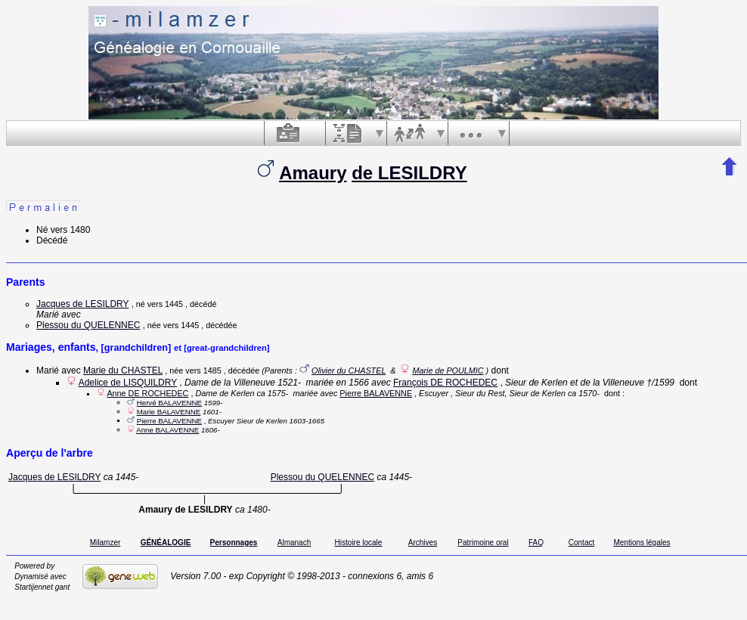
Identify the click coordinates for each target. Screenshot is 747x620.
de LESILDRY (409, 173)
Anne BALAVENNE (167, 430)
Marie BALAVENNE (169, 412)
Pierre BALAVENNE (375, 393)
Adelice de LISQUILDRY (128, 382)
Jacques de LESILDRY (82, 304)
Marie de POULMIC (447, 370)
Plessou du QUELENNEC (88, 325)
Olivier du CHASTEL (349, 370)
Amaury (312, 173)
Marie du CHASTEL (123, 370)
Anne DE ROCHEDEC (147, 393)
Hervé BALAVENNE (169, 402)
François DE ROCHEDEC (445, 382)
